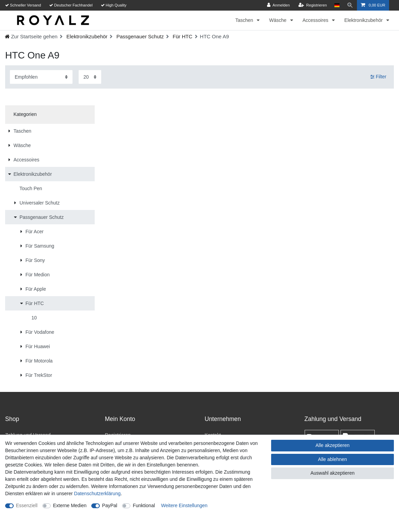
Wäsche (278, 20)
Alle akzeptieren (333, 445)
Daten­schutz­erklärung (97, 493)
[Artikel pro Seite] (90, 76)
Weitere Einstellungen (184, 505)
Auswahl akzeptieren (332, 473)
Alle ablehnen (332, 459)
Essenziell (27, 505)
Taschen (244, 20)
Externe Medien (70, 505)
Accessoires (316, 20)
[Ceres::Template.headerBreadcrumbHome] (31, 36)
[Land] (337, 5)
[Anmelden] (278, 5)
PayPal (109, 505)
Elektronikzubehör (364, 20)
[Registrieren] (312, 5)
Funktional (144, 505)
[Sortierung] (41, 76)
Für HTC (181, 36)
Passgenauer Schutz (139, 36)
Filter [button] (378, 77)
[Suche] (350, 5)
